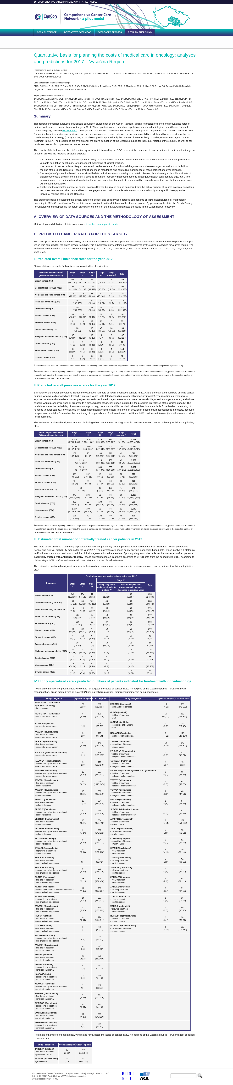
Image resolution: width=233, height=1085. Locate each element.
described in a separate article (102, 224)
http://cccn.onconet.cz (77, 1076)
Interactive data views (77, 32)
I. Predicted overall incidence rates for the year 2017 (73, 259)
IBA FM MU (53, 1079)
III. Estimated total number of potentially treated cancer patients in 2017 (88, 539)
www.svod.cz (69, 130)
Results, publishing (140, 32)
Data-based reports (110, 32)
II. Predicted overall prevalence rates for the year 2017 (75, 385)
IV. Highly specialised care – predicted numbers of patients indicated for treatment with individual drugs (112, 681)
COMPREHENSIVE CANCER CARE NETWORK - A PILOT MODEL (67, 2)
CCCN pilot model (47, 32)
